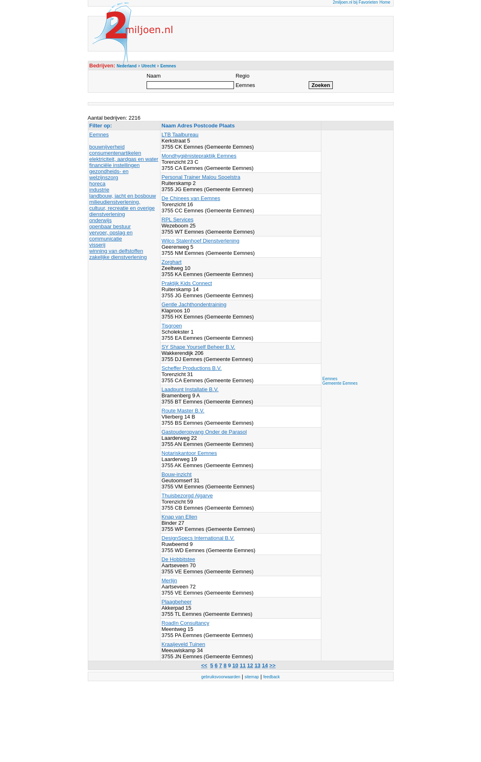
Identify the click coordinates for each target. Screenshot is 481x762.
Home (384, 2)
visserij (97, 245)
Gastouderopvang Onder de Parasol (204, 432)
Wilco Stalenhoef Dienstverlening (201, 241)
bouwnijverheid (107, 147)
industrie (99, 190)
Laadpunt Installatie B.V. (190, 389)
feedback (271, 677)
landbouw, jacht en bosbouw (122, 196)
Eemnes (99, 134)
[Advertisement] (355, 254)
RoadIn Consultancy (185, 623)
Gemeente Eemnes (340, 383)
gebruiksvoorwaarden (220, 677)
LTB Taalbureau (180, 134)
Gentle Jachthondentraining (194, 304)
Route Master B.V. (183, 411)
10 (235, 665)
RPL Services (178, 219)
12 (250, 665)
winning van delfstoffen (116, 251)
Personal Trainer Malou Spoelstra (201, 177)
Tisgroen (172, 326)
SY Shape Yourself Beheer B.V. (199, 347)
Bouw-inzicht (177, 474)
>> (272, 665)
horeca (97, 183)
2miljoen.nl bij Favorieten (355, 2)
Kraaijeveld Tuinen (183, 644)
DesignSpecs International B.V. (198, 538)
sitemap (252, 677)
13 (257, 665)
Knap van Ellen (179, 517)
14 (264, 665)
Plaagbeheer (177, 602)
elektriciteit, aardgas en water (123, 159)
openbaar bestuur (110, 226)
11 (242, 665)
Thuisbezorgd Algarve (187, 495)
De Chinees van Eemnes (191, 198)
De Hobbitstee (178, 559)
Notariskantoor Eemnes (189, 453)
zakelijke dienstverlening (118, 257)
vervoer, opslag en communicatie (111, 235)
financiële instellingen (114, 165)
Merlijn (169, 580)
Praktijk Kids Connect (187, 283)
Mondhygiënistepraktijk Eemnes (199, 156)
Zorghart (172, 262)
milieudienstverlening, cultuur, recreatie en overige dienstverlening (122, 208)
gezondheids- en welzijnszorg (109, 174)
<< (204, 665)
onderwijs (100, 220)
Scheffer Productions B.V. (192, 368)
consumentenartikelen (115, 153)
